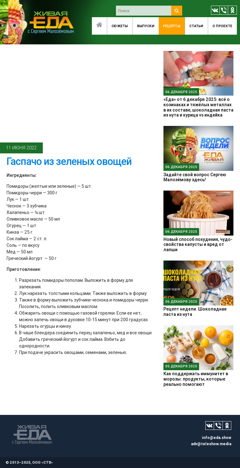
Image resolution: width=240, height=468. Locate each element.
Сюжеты (120, 26)
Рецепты (171, 26)
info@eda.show (216, 437)
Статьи (196, 26)
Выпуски (145, 26)
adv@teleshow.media (211, 443)
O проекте (222, 26)
